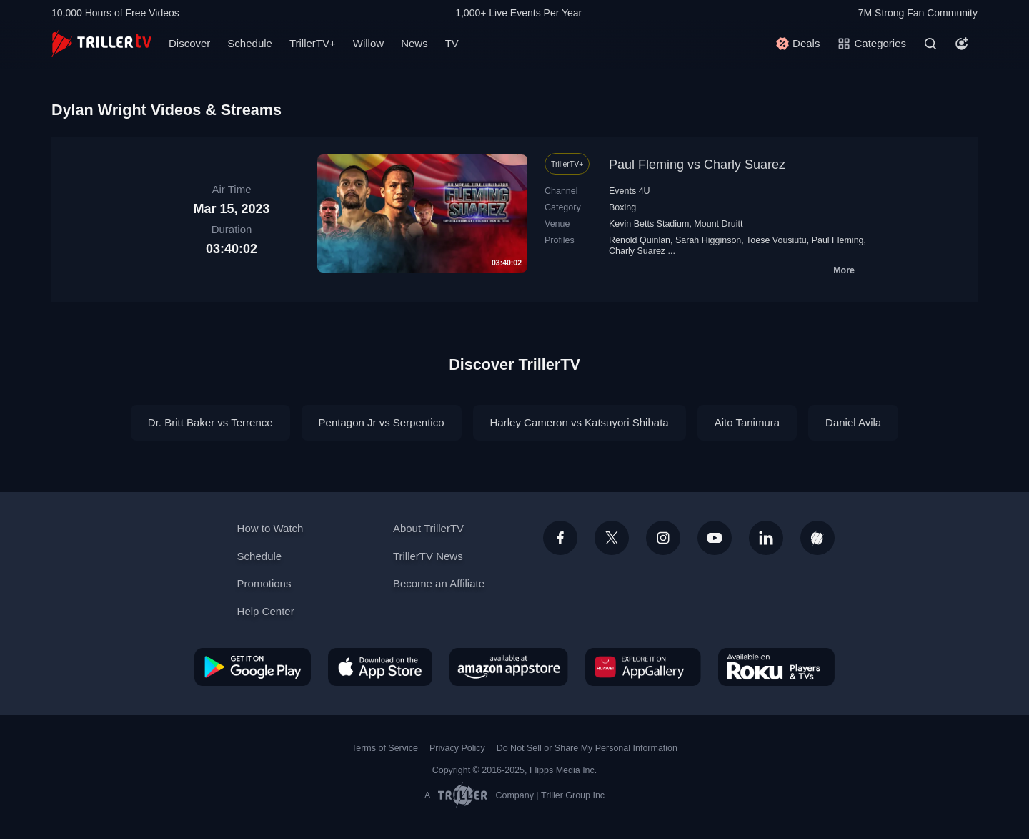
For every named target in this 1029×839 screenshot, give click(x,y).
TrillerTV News (428, 556)
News (414, 43)
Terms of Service (385, 748)
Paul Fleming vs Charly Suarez (697, 164)
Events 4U (629, 191)
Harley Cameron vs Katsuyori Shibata (579, 422)
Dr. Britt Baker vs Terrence (210, 422)
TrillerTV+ (312, 43)
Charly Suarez (637, 251)
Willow (368, 43)
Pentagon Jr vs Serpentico (381, 422)
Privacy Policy (457, 748)
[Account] (962, 43)
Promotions (264, 583)
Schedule (249, 43)
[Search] (930, 43)
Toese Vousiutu (776, 240)
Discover (189, 43)
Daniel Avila (853, 422)
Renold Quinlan (639, 240)
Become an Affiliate (438, 583)
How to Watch (270, 528)
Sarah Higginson (708, 240)
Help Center (265, 611)
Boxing (622, 207)
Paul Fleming (838, 240)
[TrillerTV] (101, 43)
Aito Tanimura (747, 422)
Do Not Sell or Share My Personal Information (587, 748)
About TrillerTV (428, 528)
